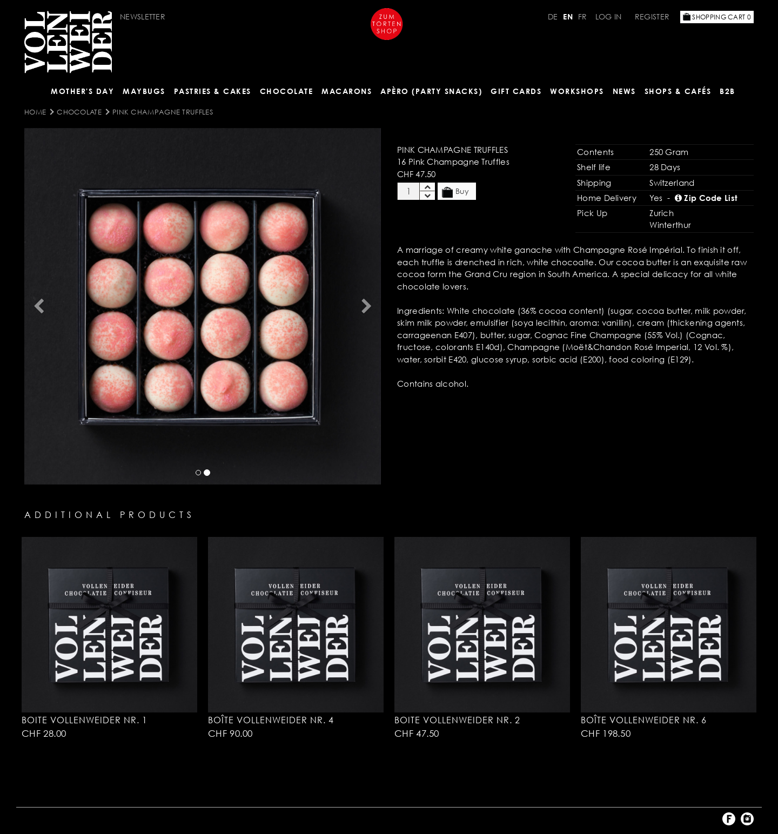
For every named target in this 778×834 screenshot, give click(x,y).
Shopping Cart (717, 17)
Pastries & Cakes (212, 91)
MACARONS (346, 91)
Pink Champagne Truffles (162, 111)
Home (35, 111)
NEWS (624, 91)
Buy (455, 191)
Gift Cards (516, 91)
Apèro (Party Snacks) (431, 91)
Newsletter (142, 16)
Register (652, 16)
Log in (608, 16)
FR (582, 16)
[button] (38, 306)
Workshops (577, 91)
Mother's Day (82, 91)
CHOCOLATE (286, 91)
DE (553, 16)
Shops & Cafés (678, 91)
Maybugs (144, 91)
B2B (727, 91)
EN (568, 16)
